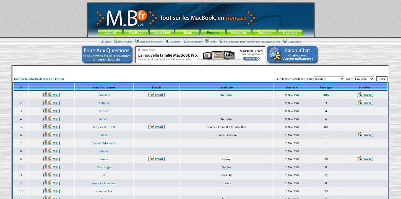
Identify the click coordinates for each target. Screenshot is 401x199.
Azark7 (104, 111)
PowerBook (161, 33)
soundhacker (103, 191)
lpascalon (104, 95)
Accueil (110, 33)
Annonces (239, 33)
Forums (213, 33)
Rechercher (123, 41)
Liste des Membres (149, 41)
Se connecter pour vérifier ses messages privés (250, 41)
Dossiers (264, 33)
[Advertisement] (200, 68)
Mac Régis (104, 167)
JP (103, 175)
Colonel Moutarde (104, 143)
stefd (104, 135)
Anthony (104, 103)
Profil (211, 41)
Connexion (292, 41)
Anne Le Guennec (104, 183)
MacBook (136, 33)
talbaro (103, 119)
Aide (106, 41)
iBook (187, 33)
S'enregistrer (192, 41)
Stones (104, 159)
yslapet (104, 151)
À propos (290, 33)
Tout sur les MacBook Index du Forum (39, 78)
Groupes (173, 41)
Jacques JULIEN (104, 127)
